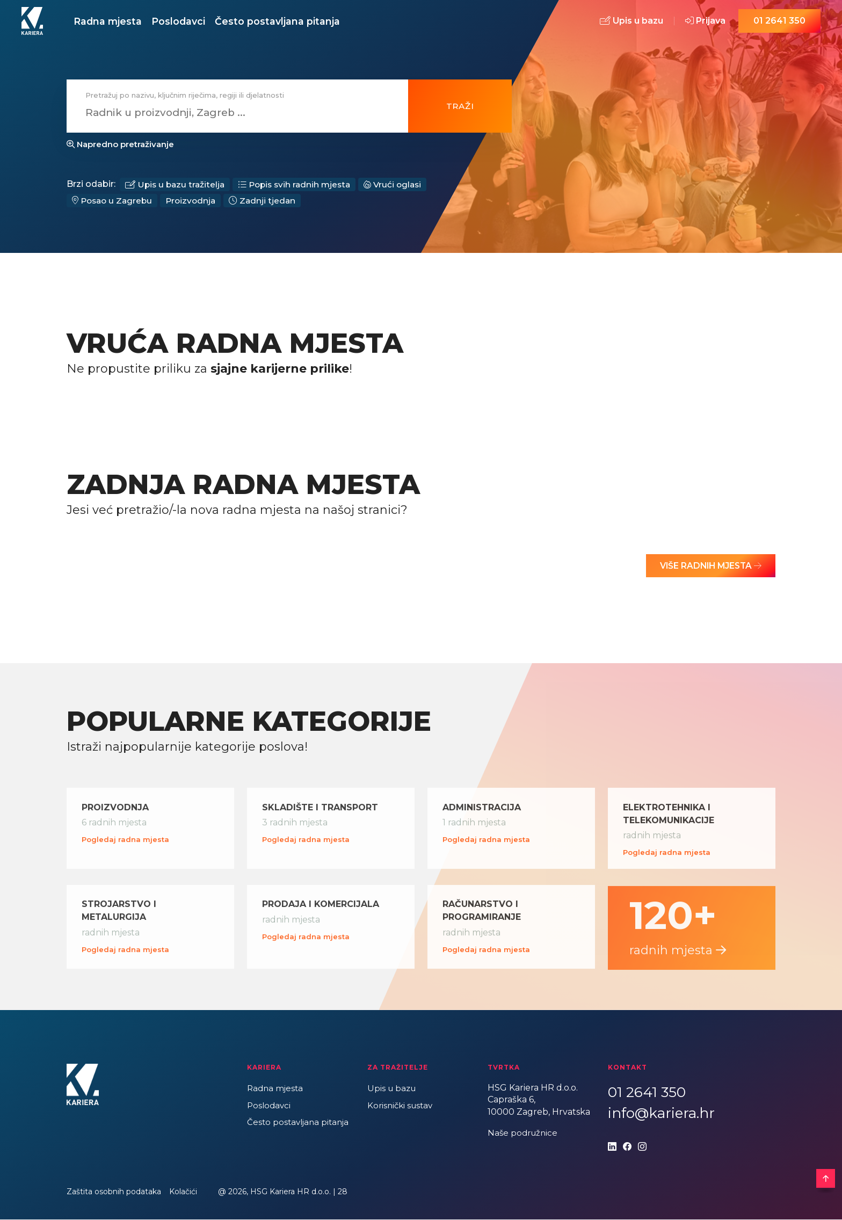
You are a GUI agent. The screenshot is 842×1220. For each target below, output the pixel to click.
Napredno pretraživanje (120, 148)
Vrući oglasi (401, 188)
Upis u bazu (631, 22)
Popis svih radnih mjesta (300, 188)
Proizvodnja (195, 205)
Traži (460, 109)
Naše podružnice (524, 1133)
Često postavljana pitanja (301, 22)
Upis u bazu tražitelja (176, 188)
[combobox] (230, 116)
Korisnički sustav (402, 1106)
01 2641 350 (779, 23)
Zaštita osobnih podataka (114, 1192)
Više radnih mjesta (707, 570)
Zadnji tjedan (268, 205)
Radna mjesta (112, 22)
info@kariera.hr (661, 1113)
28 (342, 1192)
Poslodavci (193, 22)
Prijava (705, 23)
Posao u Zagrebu (114, 205)
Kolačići (183, 1192)
